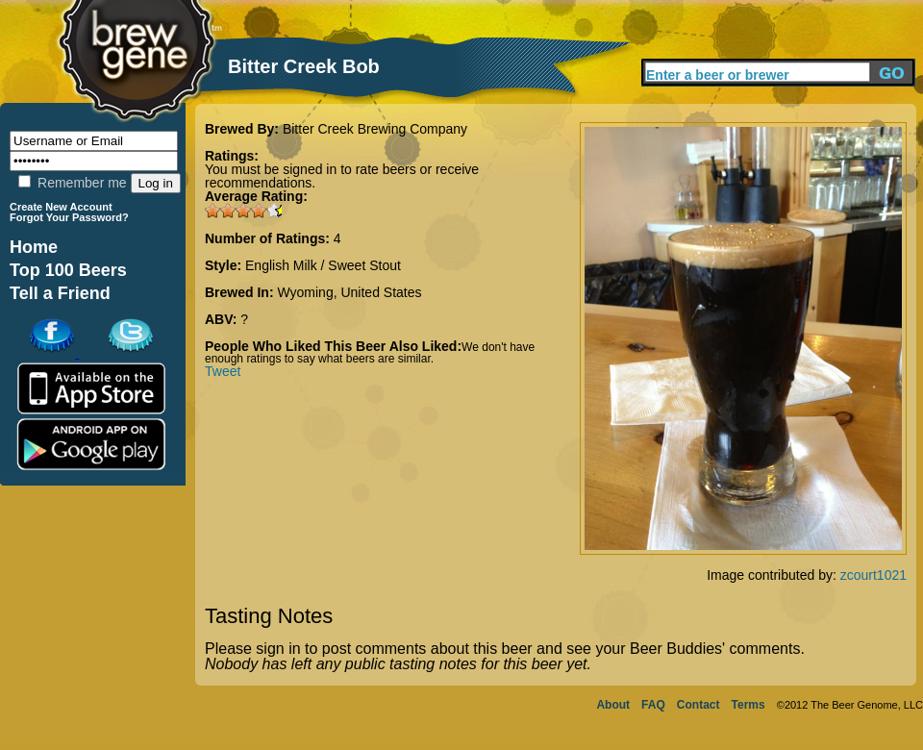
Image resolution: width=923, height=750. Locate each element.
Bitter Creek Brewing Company (375, 129)
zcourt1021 (873, 575)
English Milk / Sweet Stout (323, 265)
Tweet (222, 371)
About (613, 705)
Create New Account (61, 206)
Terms (748, 705)
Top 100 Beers (68, 270)
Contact (698, 705)
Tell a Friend (60, 293)
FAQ (653, 705)
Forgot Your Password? (69, 217)
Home (34, 247)
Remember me (72, 182)
